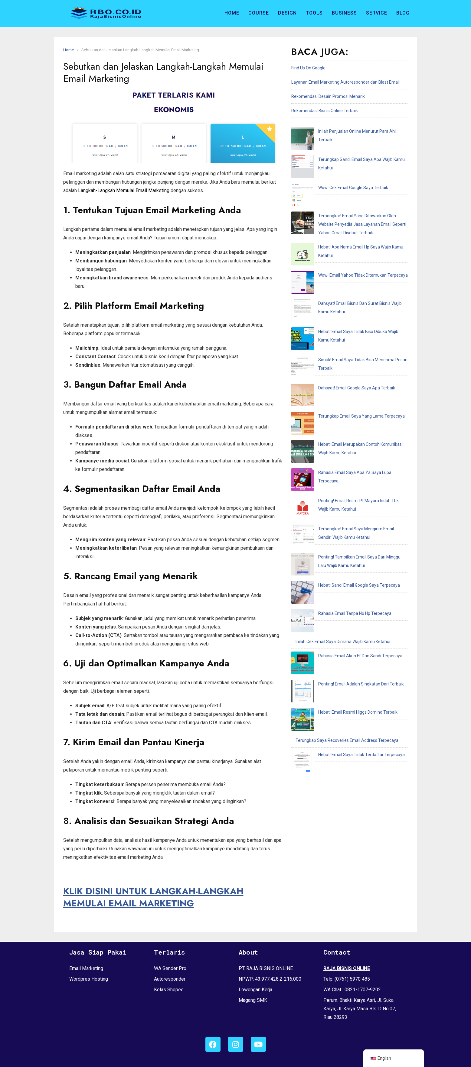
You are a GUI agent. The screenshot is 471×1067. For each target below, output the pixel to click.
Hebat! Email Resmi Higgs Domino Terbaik (335, 481)
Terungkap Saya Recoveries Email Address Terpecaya (347, 495)
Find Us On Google (308, 67)
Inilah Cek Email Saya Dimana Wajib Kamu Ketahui (343, 438)
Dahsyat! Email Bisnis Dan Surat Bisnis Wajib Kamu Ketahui (351, 233)
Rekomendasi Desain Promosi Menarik (328, 96)
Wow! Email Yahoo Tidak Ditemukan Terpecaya (340, 219)
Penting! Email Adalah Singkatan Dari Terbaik (338, 467)
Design (287, 13)
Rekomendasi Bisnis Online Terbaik (324, 110)
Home (231, 13)
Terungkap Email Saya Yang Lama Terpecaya (339, 290)
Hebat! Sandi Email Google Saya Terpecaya (336, 410)
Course (258, 13)
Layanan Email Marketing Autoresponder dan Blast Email (345, 82)
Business (344, 13)
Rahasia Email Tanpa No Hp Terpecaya (332, 424)
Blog (403, 13)
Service (376, 13)
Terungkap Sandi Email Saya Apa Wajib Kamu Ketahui (346, 145)
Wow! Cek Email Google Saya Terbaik (330, 159)
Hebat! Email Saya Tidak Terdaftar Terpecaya (339, 509)
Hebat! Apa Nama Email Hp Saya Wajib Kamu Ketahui (346, 205)
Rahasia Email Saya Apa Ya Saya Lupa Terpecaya (343, 327)
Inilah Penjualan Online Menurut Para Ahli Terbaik (342, 131)
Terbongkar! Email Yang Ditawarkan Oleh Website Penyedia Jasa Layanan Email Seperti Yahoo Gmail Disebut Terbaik (347, 182)
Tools (314, 13)
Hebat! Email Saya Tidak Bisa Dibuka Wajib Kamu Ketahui (349, 247)
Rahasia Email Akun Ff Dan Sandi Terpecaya (338, 452)
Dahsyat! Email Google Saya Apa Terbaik (334, 276)
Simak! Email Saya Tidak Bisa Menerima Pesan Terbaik (348, 262)
